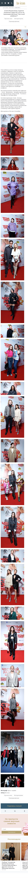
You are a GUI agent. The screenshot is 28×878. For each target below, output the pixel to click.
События (17, 7)
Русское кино (8, 18)
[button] (2, 3)
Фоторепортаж (18, 18)
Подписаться (11, 832)
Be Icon (11, 7)
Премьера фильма (14, 21)
